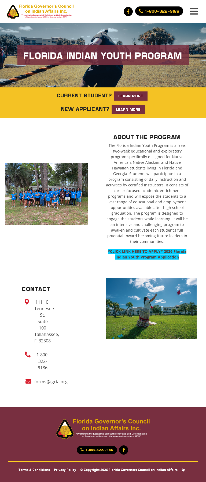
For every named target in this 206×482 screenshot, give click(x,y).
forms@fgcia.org (51, 382)
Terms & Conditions (34, 470)
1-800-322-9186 (42, 361)
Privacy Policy (65, 470)
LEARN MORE (131, 96)
